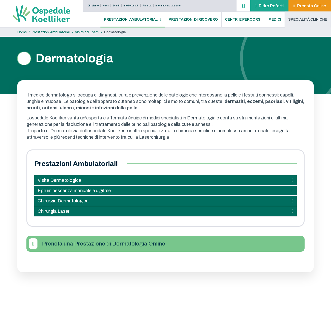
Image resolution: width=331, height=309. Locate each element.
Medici (274, 19)
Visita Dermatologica (59, 180)
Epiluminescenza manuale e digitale (74, 190)
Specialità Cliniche (307, 19)
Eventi (116, 5)
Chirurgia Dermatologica (63, 200)
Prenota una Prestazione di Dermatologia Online (103, 244)
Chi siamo (93, 5)
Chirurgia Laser (54, 211)
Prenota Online (311, 6)
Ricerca (147, 5)
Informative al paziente (167, 5)
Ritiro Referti (271, 6)
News (106, 5)
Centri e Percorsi (243, 19)
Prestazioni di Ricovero (193, 19)
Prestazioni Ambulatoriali (131, 19)
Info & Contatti (131, 5)
